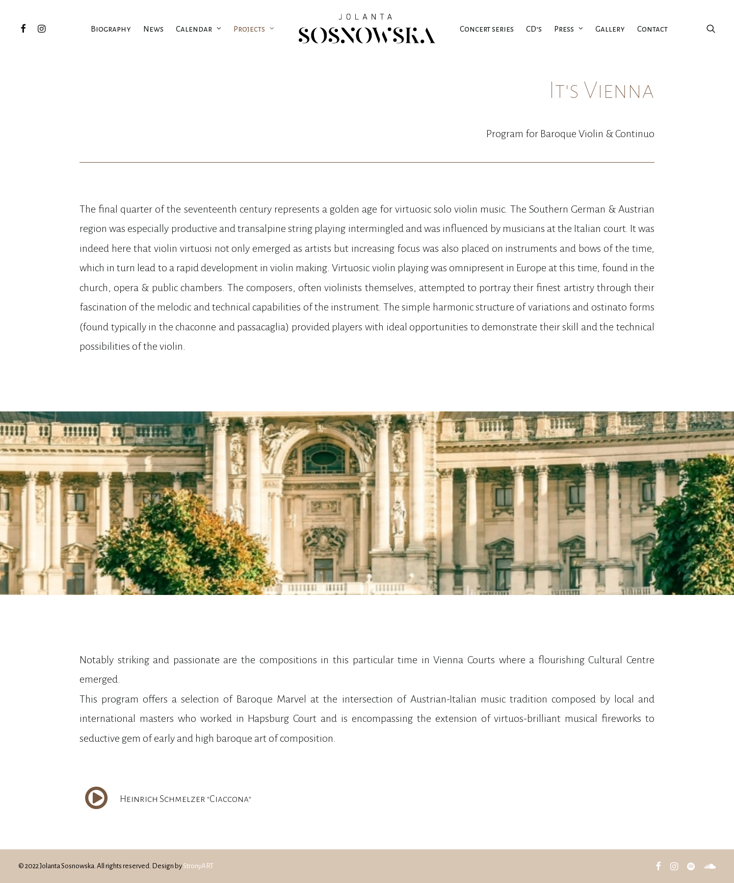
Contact (652, 28)
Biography (111, 28)
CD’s (534, 28)
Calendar (198, 28)
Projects (253, 28)
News (153, 28)
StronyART (198, 866)
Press (568, 28)
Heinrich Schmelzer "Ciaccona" (185, 799)
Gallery (610, 28)
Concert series (487, 28)
